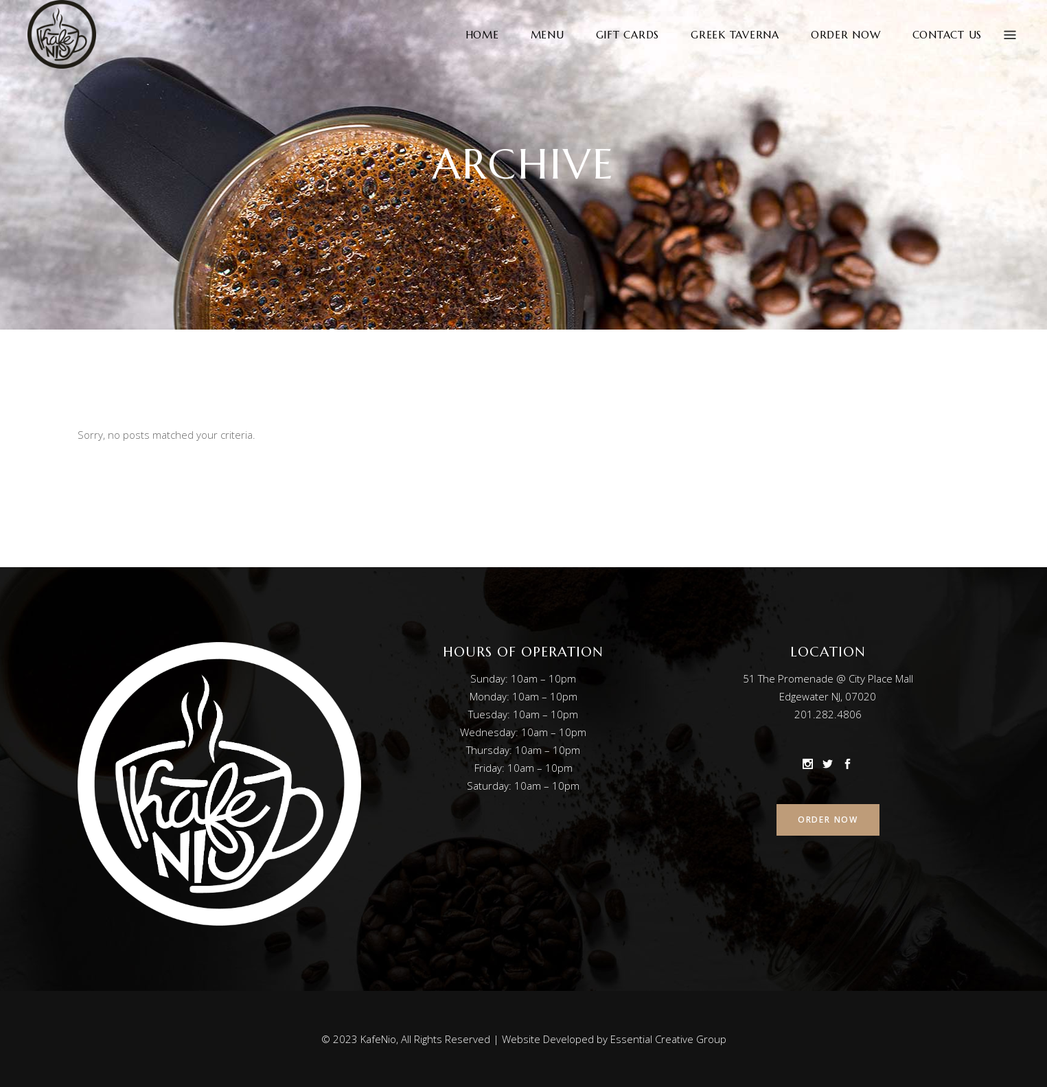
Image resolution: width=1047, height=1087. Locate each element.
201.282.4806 (828, 714)
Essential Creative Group (668, 1039)
